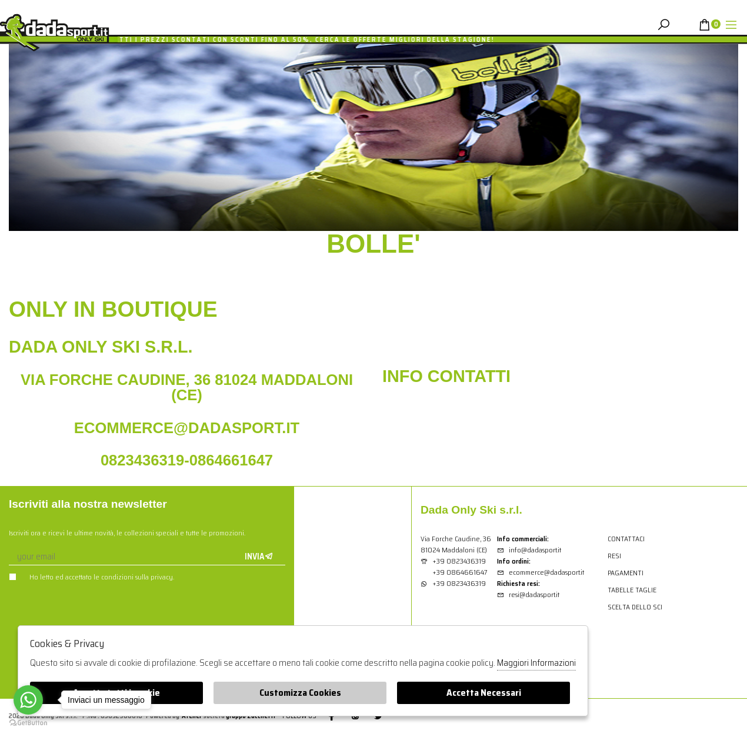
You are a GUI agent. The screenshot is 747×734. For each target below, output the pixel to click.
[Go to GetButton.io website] (28, 722)
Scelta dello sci (635, 606)
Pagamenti (625, 572)
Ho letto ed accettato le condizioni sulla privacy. (91, 576)
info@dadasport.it (529, 549)
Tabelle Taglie (632, 589)
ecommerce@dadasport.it (540, 572)
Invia (259, 556)
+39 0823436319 (459, 561)
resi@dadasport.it (528, 594)
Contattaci (626, 538)
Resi (614, 555)
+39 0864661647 (460, 572)
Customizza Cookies (300, 692)
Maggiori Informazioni (536, 663)
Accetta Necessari (483, 692)
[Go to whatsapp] (28, 700)
